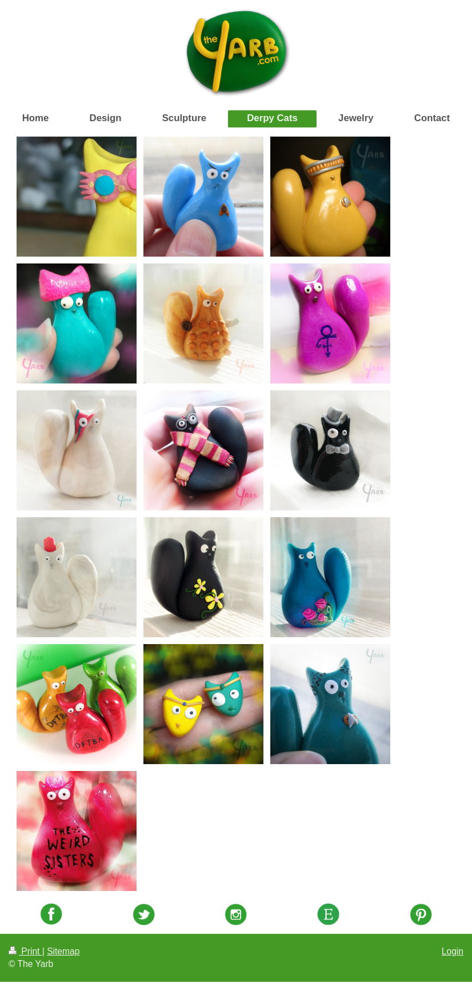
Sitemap (63, 951)
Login (452, 951)
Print (25, 951)
